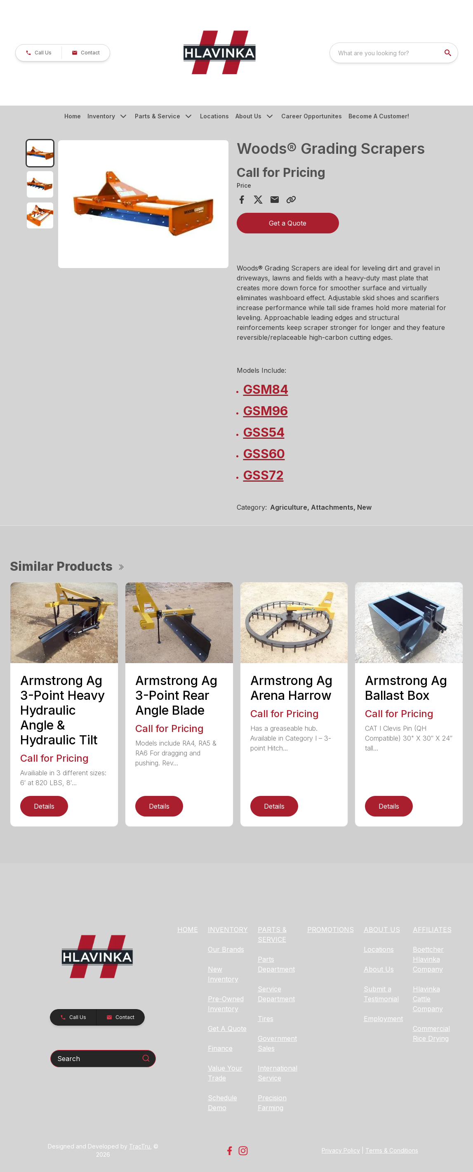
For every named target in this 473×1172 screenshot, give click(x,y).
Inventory (101, 116)
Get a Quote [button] (287, 223)
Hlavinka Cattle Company (428, 999)
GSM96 (265, 410)
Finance (220, 1048)
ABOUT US (382, 929)
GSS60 (264, 453)
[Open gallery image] (143, 204)
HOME (187, 929)
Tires (265, 1018)
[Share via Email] (275, 200)
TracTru (139, 1146)
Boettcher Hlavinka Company (428, 959)
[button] (38, 53)
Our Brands (226, 949)
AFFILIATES (432, 929)
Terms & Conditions (391, 1150)
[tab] (40, 153)
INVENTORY (228, 929)
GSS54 (264, 432)
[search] (449, 52)
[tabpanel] (143, 205)
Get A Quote (227, 1028)
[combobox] (394, 53)
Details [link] (44, 806)
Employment (383, 1018)
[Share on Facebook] (242, 200)
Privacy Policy (341, 1150)
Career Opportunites (311, 116)
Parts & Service (157, 116)
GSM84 (265, 389)
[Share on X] (258, 200)
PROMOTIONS (330, 929)
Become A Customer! (378, 116)
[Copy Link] (291, 200)
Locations (214, 116)
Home (72, 116)
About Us (248, 116)
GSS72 (263, 475)
